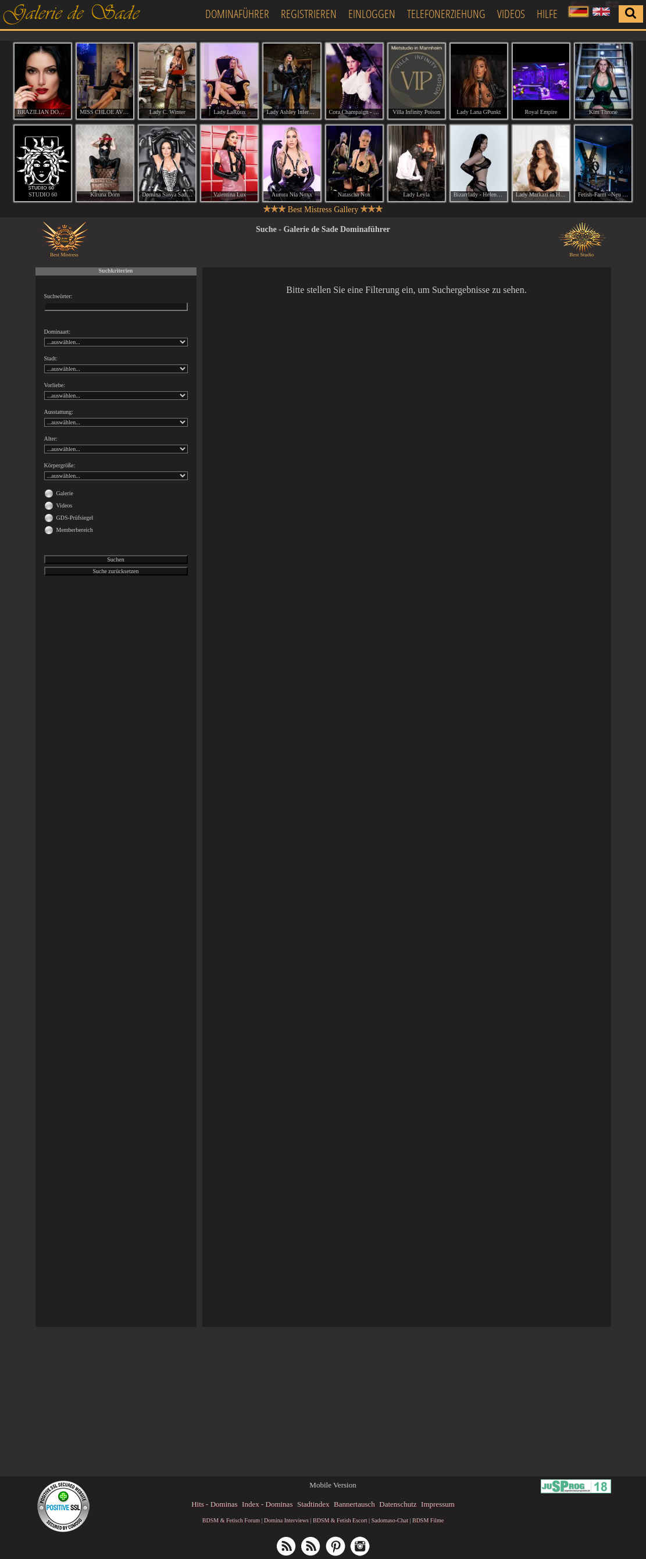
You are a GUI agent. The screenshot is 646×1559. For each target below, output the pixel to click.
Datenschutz (397, 1504)
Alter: (51, 438)
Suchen (115, 559)
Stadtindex (313, 1504)
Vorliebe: (54, 385)
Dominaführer (237, 14)
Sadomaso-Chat (390, 1520)
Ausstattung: (59, 412)
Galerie (64, 493)
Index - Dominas (267, 1504)
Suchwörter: (58, 296)
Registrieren (309, 14)
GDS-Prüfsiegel (75, 517)
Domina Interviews (286, 1520)
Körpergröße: (60, 465)
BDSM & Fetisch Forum (231, 1520)
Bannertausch (354, 1504)
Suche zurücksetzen (115, 571)
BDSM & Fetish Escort (340, 1520)
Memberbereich (74, 530)
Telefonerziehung (446, 14)
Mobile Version (332, 1485)
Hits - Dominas (214, 1504)
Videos (511, 14)
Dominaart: (57, 331)
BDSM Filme (428, 1520)
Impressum (438, 1504)
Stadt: (51, 358)
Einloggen (371, 14)
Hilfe (547, 14)
